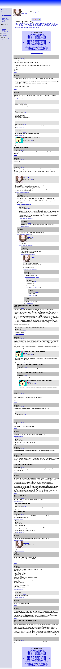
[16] (36, 35)
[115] (35, 47)
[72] (30, 42)
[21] (28, 36)
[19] (42, 35)
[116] (37, 47)
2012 (25, 27)
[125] (35, 48)
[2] (30, 34)
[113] (30, 47)
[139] (46, 49)
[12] (29, 35)
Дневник (3, 28)
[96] (37, 44)
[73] (31, 42)
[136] (39, 49)
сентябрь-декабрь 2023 (40, 23)
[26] (37, 36)
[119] (44, 47)
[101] (26, 45)
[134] (34, 49)
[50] (45, 38)
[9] (40, 34)
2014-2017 (17, 27)
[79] (43, 42)
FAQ (2, 39)
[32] (30, 37)
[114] (33, 47)
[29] (43, 36)
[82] (30, 43)
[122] (28, 48)
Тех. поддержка (5, 41)
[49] (43, 38)
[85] (35, 43)
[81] (28, 43)
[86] (37, 43)
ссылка (22, 58)
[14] (32, 35)
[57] (39, 40)
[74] (33, 42)
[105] (35, 45)
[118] (42, 47)
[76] (37, 42)
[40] (45, 37)
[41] (28, 38)
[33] (31, 37)
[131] (27, 49)
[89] (43, 43)
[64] (33, 41)
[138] (43, 49)
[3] (31, 34)
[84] (33, 43)
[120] (47, 47)
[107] (40, 45)
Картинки (4, 29)
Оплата (3, 21)
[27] (39, 36)
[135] (36, 49)
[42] (30, 38)
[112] (28, 47)
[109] (45, 45)
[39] (43, 37)
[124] (32, 48)
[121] (25, 48)
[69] (43, 41)
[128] (43, 48)
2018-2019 (47, 25)
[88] (41, 43)
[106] (37, 45)
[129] (45, 48)
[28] (41, 36)
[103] (30, 45)
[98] (41, 44)
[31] (28, 37)
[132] (29, 49)
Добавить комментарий (36, 53)
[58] (41, 40)
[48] (41, 38)
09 (25, 13)
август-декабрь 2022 (29, 24)
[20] (44, 35)
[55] (35, 40)
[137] (41, 49)
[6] (35, 34)
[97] (39, 44)
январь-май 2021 (28, 25)
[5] (34, 34)
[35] (35, 37)
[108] (42, 45)
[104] (33, 45)
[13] (30, 35)
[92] (29, 44)
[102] (28, 45)
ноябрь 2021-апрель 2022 (51, 24)
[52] (30, 40)
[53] (31, 40)
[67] (39, 41)
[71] (28, 42)
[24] (33, 36)
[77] (39, 42)
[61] (28, 41)
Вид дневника (5, 31)
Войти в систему (4, 9)
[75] (35, 42)
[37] (39, 37)
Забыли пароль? (5, 38)
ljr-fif (2, 22)
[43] (31, 38)
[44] (33, 38)
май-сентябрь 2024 (20, 23)
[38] (41, 37)
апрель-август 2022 (40, 24)
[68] (41, 41)
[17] (38, 35)
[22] (30, 36)
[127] (40, 48)
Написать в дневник (6, 14)
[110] (47, 45)
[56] (37, 40)
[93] (31, 44)
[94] (33, 44)
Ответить (15, 72)
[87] (39, 43)
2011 (28, 27)
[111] (26, 47)
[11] (43, 34)
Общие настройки (5, 19)
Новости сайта (5, 18)
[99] (42, 44)
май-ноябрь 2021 (19, 25)
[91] (27, 44)
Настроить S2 (4, 35)
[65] (35, 41)
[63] (31, 41)
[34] (33, 37)
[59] (43, 40)
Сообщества (4, 33)
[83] (31, 43)
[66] (37, 41)
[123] (30, 48)
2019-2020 (38, 25)
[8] (38, 34)
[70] (45, 41)
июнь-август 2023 (51, 23)
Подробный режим (6, 15)
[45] (35, 38)
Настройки (4, 25)
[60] (45, 40)
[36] (37, 37)
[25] (35, 36)
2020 (34, 25)
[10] (42, 34)
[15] (34, 35)
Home (2, 11)
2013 (22, 27)
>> (49, 42)
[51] (28, 40)
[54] (33, 40)
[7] (37, 34)
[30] (45, 36)
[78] (41, 42)
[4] (33, 34)
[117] (40, 47)
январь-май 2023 (19, 24)
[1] (28, 34)
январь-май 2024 (30, 23)
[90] (45, 43)
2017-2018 (53, 25)
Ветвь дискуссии (20, 98)
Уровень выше (21, 119)
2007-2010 (33, 27)
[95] (35, 44)
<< (23, 42)
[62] (30, 41)
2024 (23, 13)
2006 (37, 27)
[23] (31, 36)
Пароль (3, 30)
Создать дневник (5, 12)
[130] (47, 48)
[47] (39, 38)
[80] (45, 42)
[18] (40, 35)
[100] (45, 44)
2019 (43, 25)
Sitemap (3, 20)
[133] (32, 49)
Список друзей (5, 26)
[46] (37, 38)
